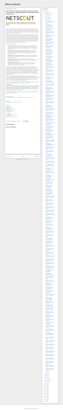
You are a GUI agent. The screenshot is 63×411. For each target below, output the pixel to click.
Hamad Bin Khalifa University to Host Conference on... (48, 155)
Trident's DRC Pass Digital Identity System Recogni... (49, 36)
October (46, 16)
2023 (45, 385)
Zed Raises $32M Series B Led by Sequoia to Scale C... (49, 232)
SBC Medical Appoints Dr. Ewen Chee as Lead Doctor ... (49, 120)
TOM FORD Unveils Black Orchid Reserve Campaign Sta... (49, 29)
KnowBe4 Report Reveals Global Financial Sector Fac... (49, 197)
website (10, 81)
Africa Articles (12, 4)
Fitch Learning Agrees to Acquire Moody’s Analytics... (49, 291)
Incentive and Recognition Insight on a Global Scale (49, 338)
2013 (45, 401)
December (47, 13)
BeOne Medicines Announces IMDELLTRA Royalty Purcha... (50, 134)
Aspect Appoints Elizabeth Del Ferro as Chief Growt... (49, 22)
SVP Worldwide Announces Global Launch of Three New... (49, 274)
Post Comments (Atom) (25, 159)
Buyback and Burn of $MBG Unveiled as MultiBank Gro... (49, 221)
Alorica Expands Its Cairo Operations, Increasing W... (49, 92)
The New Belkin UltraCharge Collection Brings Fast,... (49, 169)
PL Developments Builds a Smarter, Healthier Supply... (49, 369)
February (47, 380)
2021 (45, 388)
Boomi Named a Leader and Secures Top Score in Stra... (49, 74)
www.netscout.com (35, 88)
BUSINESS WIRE (9, 28)
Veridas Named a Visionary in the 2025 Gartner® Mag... (49, 64)
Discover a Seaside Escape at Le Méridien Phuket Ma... (49, 302)
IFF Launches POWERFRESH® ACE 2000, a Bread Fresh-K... (49, 334)
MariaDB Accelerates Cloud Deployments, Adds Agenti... (49, 88)
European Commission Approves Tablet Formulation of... (49, 186)
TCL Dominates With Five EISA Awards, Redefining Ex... (49, 270)
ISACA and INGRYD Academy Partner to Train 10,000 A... (49, 239)
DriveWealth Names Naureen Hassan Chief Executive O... (49, 218)
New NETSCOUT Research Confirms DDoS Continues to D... (49, 81)
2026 (45, 10)
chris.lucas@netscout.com (10, 111)
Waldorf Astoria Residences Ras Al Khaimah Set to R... (49, 106)
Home (23, 156)
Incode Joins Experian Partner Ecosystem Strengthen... (49, 127)
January (46, 381)
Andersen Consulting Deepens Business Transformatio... (49, 39)
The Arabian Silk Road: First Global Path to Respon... (49, 242)
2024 (45, 383)
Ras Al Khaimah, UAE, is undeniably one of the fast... (49, 263)
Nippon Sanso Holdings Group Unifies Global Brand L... (49, 32)
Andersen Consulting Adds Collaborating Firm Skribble (49, 43)
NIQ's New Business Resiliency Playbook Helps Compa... (49, 130)
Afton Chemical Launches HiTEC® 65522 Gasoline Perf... (49, 116)
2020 (45, 390)
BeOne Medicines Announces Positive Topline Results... (49, 25)
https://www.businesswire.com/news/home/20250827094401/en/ (22, 97)
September (47, 18)
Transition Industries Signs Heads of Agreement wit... (49, 295)
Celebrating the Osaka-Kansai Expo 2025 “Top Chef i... (49, 326)
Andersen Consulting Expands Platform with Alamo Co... (49, 312)
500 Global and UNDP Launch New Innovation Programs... (49, 267)
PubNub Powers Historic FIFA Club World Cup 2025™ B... (49, 67)
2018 (45, 393)
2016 (45, 396)
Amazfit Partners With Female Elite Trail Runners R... (49, 284)
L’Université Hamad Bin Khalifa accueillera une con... (49, 151)
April (46, 377)
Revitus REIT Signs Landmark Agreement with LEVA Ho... (49, 60)
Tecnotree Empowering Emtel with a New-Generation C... (49, 57)
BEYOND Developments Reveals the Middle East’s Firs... (49, 46)
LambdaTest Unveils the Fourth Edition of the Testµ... (49, 277)
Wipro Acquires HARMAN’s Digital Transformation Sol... (49, 190)
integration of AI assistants (28, 68)
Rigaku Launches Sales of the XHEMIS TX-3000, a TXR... (49, 109)
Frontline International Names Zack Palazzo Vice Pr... (49, 99)
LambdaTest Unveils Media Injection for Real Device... (49, 281)
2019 (45, 391)
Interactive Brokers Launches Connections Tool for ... (49, 225)
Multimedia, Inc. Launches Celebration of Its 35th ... (49, 256)
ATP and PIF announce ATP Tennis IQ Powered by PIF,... (49, 162)
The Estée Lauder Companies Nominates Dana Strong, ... (49, 228)
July (46, 372)
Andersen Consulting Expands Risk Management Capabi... (49, 305)
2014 (45, 399)
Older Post (37, 156)
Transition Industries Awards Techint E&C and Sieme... (49, 53)
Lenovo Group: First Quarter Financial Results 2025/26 (48, 298)
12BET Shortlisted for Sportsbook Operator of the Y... (49, 204)
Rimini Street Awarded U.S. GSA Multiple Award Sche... (49, 288)
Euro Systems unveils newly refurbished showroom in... (49, 193)
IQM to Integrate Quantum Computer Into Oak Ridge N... (49, 260)
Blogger (37, 408)
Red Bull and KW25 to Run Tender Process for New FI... (49, 207)
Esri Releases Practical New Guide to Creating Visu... (49, 172)
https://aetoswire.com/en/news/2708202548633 (13, 102)
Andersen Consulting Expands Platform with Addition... (49, 253)
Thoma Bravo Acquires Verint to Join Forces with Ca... (49, 137)
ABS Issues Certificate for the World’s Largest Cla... (49, 71)
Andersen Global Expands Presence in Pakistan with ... (49, 102)
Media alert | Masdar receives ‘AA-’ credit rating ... (49, 200)
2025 (45, 12)
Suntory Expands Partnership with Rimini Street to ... (49, 319)
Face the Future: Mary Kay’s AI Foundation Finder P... (49, 309)
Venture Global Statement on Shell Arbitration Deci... (49, 330)
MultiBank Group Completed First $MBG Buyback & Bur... (49, 95)
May (46, 375)
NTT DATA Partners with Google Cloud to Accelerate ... (49, 323)
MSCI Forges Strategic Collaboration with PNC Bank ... (49, 362)
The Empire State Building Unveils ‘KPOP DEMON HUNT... (49, 141)
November (47, 15)
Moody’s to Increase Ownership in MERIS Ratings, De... (49, 113)
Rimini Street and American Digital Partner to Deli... (48, 176)
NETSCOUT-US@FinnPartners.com (12, 116)
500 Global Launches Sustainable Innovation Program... (49, 316)
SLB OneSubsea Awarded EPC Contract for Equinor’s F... (49, 123)
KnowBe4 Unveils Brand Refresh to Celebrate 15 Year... (49, 366)
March (46, 378)
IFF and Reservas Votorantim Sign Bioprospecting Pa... (49, 50)
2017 (45, 394)
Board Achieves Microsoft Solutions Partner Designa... (49, 249)
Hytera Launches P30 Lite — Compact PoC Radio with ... (49, 85)
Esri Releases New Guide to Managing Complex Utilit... (49, 158)
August (46, 19)
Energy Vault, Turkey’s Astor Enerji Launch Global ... (49, 183)
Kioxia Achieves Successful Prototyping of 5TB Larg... (49, 179)
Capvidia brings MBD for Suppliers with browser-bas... (49, 214)
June (46, 374)
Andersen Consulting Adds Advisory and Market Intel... (49, 211)
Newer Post (8, 156)
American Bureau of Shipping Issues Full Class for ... (49, 78)
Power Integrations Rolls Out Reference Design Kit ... (49, 165)
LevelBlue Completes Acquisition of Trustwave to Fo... (50, 246)
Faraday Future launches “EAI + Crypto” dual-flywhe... (49, 235)
